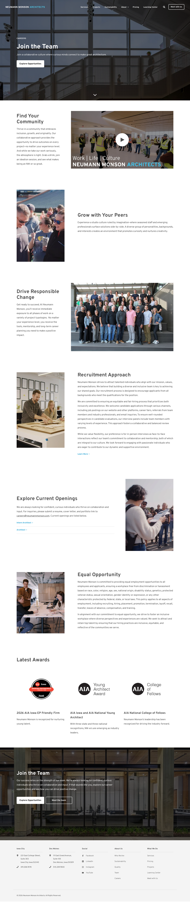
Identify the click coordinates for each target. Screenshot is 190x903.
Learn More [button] (83, 454)
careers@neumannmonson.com (33, 515)
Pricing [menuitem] (150, 861)
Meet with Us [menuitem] (152, 878)
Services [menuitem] (150, 856)
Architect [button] (21, 530)
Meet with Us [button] (176, 7)
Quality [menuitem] (117, 867)
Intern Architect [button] (24, 523)
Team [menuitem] (117, 873)
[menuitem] (84, 7)
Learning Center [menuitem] (153, 873)
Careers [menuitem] (118, 878)
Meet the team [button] (59, 800)
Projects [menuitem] (150, 867)
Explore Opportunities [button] (30, 63)
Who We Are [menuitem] (119, 856)
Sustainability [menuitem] (120, 861)
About (124, 7)
